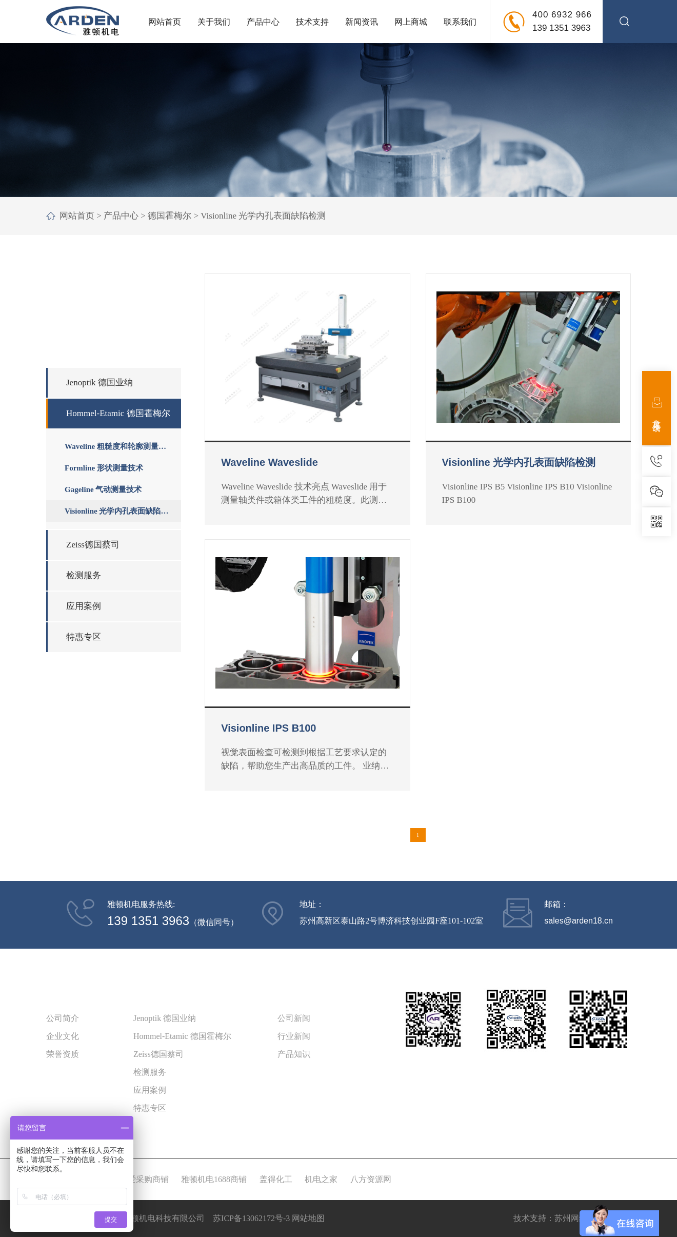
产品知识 (293, 1054)
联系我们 (460, 21)
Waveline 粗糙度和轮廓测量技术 (115, 449)
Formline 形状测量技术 (104, 468)
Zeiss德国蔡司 (93, 544)
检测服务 (83, 575)
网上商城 (410, 21)
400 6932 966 (562, 14)
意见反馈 (656, 408)
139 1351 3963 (561, 28)
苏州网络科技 (579, 1218)
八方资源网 (370, 1179)
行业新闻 (293, 1036)
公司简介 (62, 1018)
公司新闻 (293, 1018)
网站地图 (308, 1218)
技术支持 (312, 21)
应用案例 (83, 606)
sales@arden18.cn (578, 920)
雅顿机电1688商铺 (214, 1179)
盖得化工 (276, 1179)
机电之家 (321, 1179)
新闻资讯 (361, 21)
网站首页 (164, 21)
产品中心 (263, 21)
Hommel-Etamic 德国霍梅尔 (118, 413)
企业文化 (62, 1036)
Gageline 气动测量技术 (103, 489)
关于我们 (213, 21)
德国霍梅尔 (169, 216)
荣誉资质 (62, 1054)
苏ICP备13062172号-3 (251, 1218)
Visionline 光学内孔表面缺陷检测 (263, 216)
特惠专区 (83, 637)
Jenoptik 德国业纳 (99, 382)
